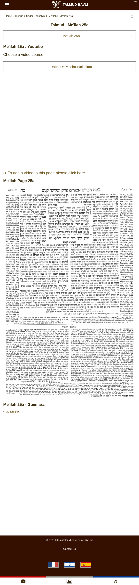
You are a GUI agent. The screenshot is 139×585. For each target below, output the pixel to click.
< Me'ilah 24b (11, 411)
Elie (91, 540)
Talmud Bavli (70, 4)
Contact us (69, 549)
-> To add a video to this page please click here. (44, 173)
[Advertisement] (69, 423)
